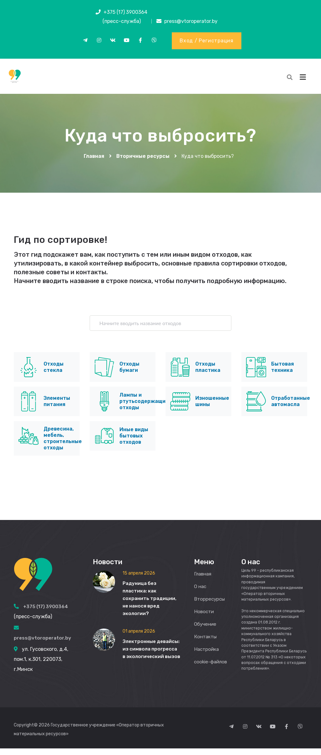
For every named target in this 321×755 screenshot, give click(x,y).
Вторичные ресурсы (143, 160)
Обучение (206, 631)
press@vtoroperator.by (191, 21)
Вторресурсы (210, 605)
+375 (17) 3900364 (125, 12)
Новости (204, 618)
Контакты (206, 643)
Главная (94, 160)
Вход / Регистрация (207, 41)
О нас (201, 593)
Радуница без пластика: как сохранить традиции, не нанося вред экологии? (150, 605)
